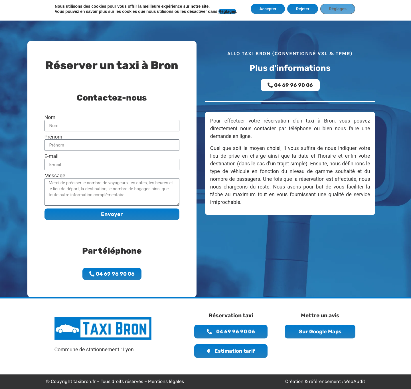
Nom (50, 117)
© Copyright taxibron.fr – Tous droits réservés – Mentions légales (115, 381)
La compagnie (170, 10)
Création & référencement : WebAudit (325, 381)
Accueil (141, 10)
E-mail (51, 156)
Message (54, 175)
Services (232, 10)
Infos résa (204, 10)
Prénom (53, 136)
